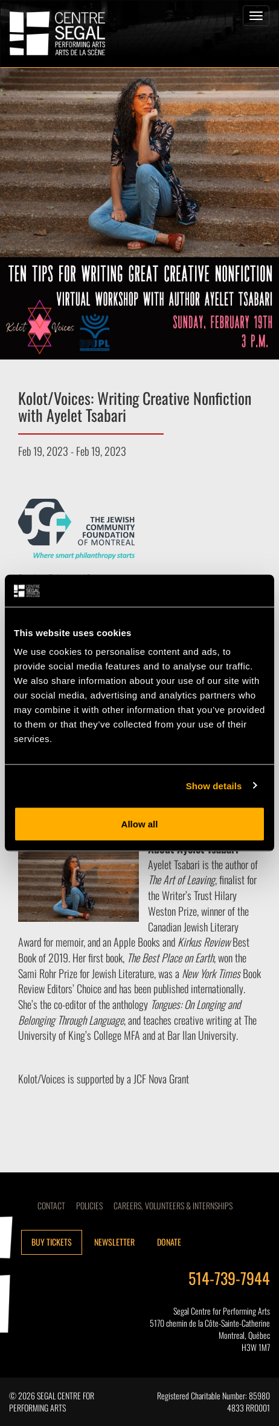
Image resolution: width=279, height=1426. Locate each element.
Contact (51, 1205)
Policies (89, 1205)
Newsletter (114, 1241)
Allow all (139, 824)
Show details (214, 785)
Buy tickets (51, 1241)
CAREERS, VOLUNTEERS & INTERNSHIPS (173, 1205)
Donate (169, 1241)
